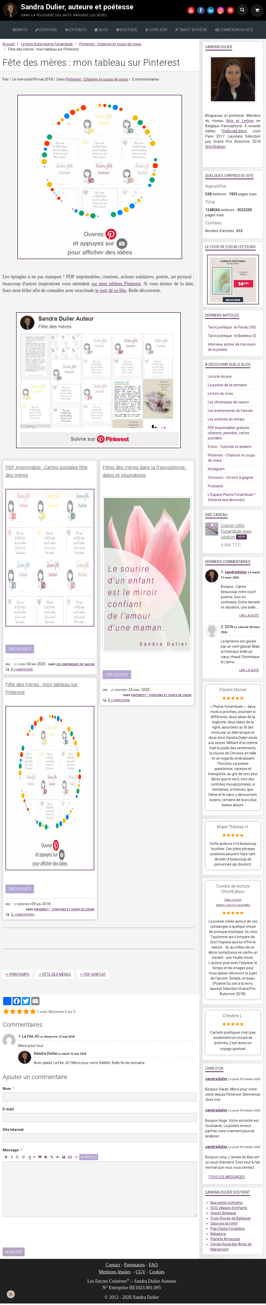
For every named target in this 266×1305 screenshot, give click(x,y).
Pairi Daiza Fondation (227, 1228)
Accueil (9, 44)
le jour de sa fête (110, 290)
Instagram (216, 469)
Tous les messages (226, 1177)
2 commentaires (22, 916)
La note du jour (220, 376)
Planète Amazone (225, 1239)
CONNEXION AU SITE (234, 30)
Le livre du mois (220, 393)
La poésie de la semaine (227, 385)
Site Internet (13, 1131)
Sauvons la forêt (223, 1223)
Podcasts (215, 486)
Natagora (218, 1234)
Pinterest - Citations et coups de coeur (110, 44)
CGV (140, 1273)
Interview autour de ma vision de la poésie (232, 347)
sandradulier (236, 572)
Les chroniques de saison (75, 665)
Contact (113, 1266)
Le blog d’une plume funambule (47, 44)
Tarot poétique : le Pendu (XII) (232, 327)
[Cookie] (11, 1294)
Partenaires (134, 1266)
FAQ (153, 1266)
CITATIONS (46, 30)
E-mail (8, 1111)
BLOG (101, 30)
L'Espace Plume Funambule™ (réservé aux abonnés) (231, 497)
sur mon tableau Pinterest (116, 283)
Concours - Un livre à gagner (231, 477)
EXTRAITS (76, 30)
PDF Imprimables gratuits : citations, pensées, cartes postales (229, 433)
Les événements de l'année (230, 411)
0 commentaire (22, 670)
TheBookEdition (234, 131)
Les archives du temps (226, 419)
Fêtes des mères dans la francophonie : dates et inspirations (136, 475)
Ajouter (13, 1254)
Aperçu (89, 1159)
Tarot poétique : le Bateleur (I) (232, 336)
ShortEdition (215, 147)
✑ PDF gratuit (93, 976)
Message (11, 1152)
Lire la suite (19, 650)
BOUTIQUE (126, 30)
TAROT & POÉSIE (191, 30)
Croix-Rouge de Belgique (230, 1218)
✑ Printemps (17, 976)
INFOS (20, 30)
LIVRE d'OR (156, 30)
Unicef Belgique (223, 1213)
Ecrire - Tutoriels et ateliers (229, 447)
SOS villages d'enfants (228, 1208)
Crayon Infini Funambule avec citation (236, 531)
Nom (7, 1090)
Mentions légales (114, 1273)
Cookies (157, 1273)
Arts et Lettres (240, 121)
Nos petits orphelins (226, 1203)
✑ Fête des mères (54, 976)
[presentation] (42, 1234)
